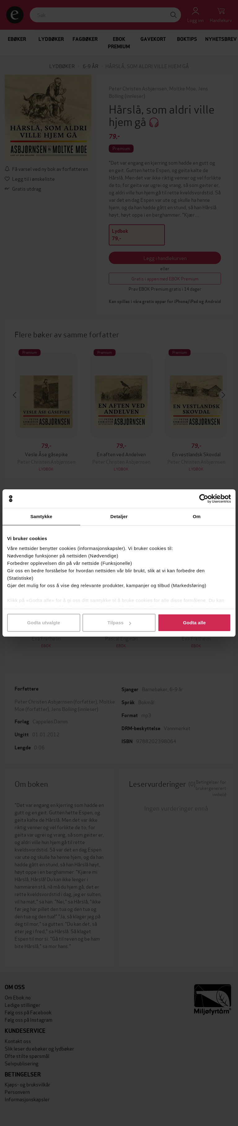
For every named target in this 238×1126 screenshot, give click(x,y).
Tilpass (119, 622)
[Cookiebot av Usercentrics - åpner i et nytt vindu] (204, 498)
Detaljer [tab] (119, 516)
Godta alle (194, 622)
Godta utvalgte (43, 622)
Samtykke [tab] (41, 516)
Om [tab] (197, 516)
